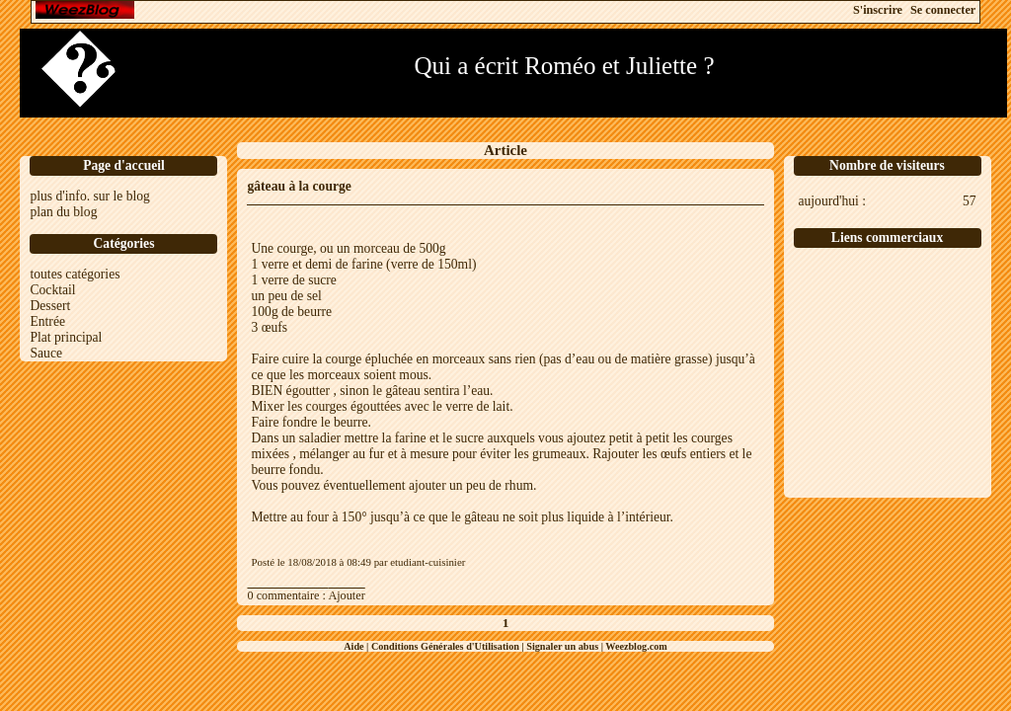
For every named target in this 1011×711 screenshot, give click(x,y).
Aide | (357, 646)
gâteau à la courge (298, 186)
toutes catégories (74, 274)
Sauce (45, 353)
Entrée (47, 321)
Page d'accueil (124, 165)
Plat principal (66, 337)
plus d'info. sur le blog (89, 196)
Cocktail (52, 289)
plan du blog (63, 211)
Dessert (50, 305)
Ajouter (346, 595)
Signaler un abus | (565, 646)
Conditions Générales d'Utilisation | (448, 646)
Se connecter (942, 10)
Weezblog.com (636, 646)
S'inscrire (877, 10)
